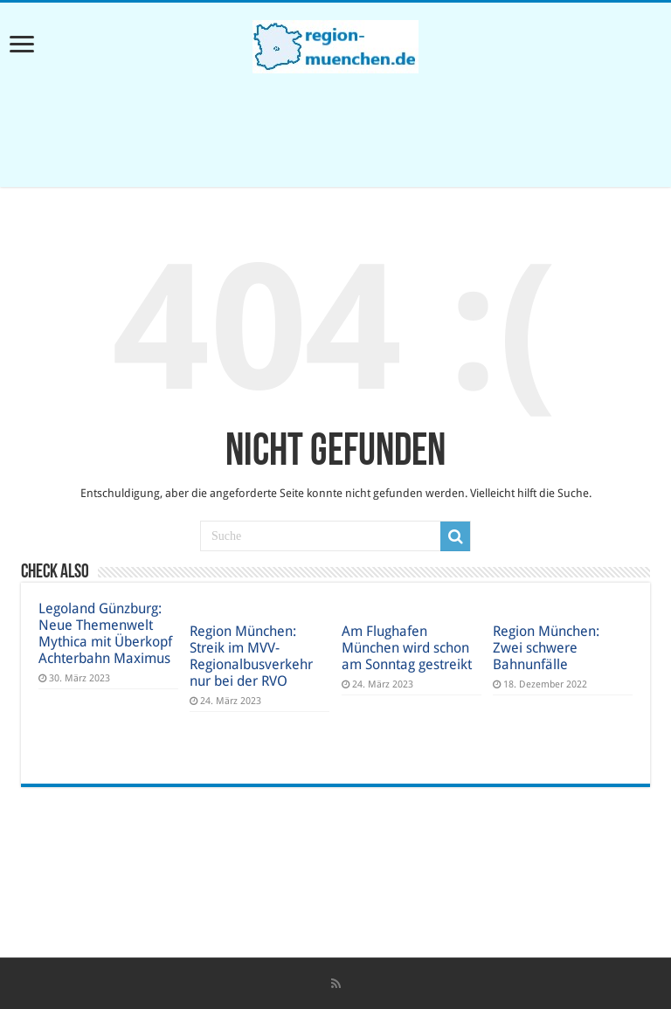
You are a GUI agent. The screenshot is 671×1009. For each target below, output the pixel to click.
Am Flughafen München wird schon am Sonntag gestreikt (407, 648)
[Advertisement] (335, 130)
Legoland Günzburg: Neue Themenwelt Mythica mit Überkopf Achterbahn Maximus (105, 633)
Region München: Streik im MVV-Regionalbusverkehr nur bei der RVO (251, 656)
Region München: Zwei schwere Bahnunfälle (546, 648)
